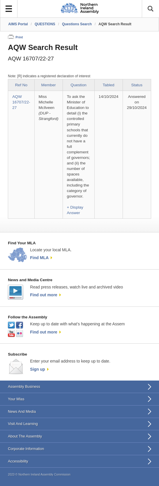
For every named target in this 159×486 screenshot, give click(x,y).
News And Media (22, 411)
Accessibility (18, 461)
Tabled (108, 85)
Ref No (21, 85)
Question (78, 85)
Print (19, 37)
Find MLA (39, 257)
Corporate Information (26, 448)
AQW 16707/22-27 (21, 102)
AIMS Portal (18, 24)
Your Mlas (16, 399)
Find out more (43, 295)
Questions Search (77, 24)
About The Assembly (25, 436)
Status (136, 85)
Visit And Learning (23, 424)
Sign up (37, 369)
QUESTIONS (45, 24)
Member (48, 85)
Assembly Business (24, 386)
